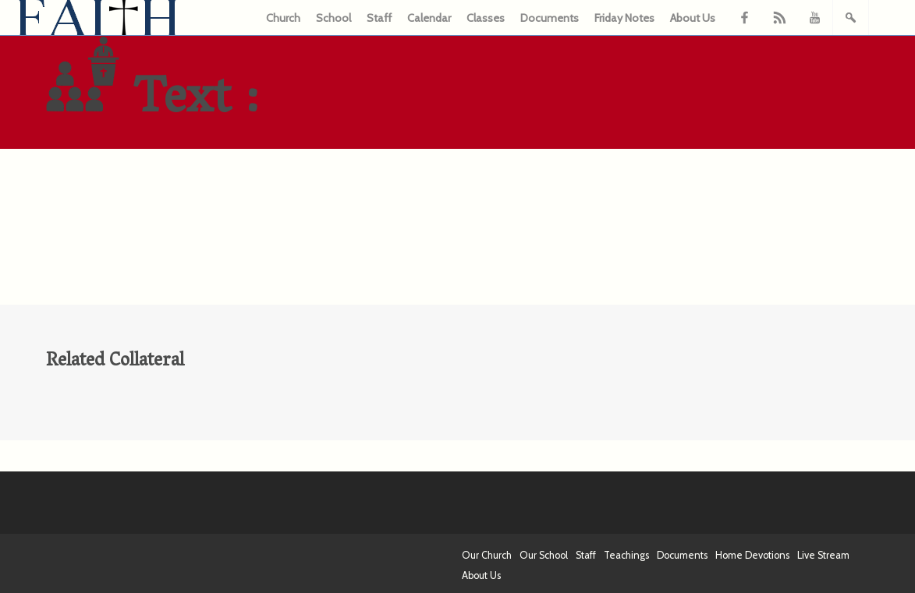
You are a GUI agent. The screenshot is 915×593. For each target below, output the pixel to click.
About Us (692, 18)
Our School (544, 555)
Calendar (429, 18)
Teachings (626, 555)
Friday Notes (624, 18)
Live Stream (823, 555)
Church (283, 18)
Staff (379, 18)
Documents (549, 18)
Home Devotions (752, 555)
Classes (485, 18)
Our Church (487, 555)
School (333, 18)
